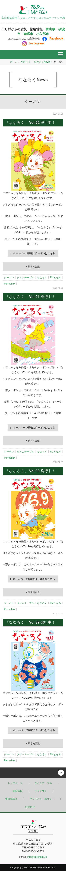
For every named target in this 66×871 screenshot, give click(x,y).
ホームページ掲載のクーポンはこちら (34, 253)
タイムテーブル (25, 277)
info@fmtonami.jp (37, 856)
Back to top (33, 772)
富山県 (50, 29)
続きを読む (34, 266)
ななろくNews (42, 62)
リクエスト (40, 791)
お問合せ (30, 806)
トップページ (15, 783)
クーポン (9, 277)
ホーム (13, 62)
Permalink (9, 283)
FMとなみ (55, 277)
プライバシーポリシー (42, 799)
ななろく (26, 62)
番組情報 (17, 791)
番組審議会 (11, 799)
